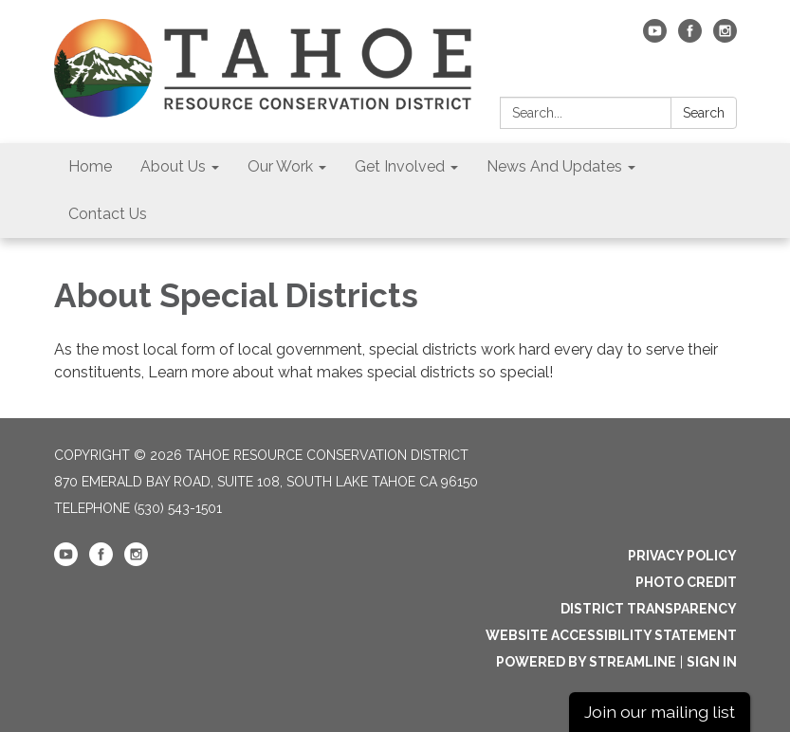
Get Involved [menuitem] (400, 166)
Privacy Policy (682, 555)
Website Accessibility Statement (611, 635)
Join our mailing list (659, 712)
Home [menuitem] (90, 166)
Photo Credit (686, 582)
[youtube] (655, 37)
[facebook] (690, 37)
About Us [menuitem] (173, 166)
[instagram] (725, 37)
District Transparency (648, 608)
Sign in (712, 661)
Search (704, 112)
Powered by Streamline (586, 661)
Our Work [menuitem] (280, 166)
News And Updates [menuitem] (554, 166)
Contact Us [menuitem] (107, 214)
